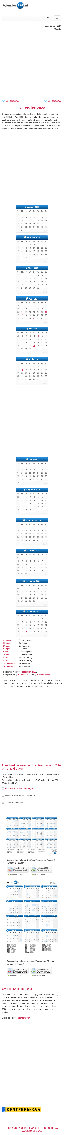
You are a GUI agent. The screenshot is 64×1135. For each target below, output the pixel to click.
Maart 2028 (33, 268)
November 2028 (33, 581)
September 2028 (33, 520)
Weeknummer (43, 675)
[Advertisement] (32, 64)
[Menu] (57, 17)
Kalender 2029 (54, 101)
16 (46, 312)
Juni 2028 (33, 359)
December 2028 (33, 611)
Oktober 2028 (33, 550)
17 (22, 315)
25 (34, 346)
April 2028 (33, 298)
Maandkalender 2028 (12, 803)
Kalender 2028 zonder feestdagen (18, 796)
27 (34, 318)
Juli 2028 (33, 459)
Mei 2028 (33, 329)
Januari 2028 (33, 207)
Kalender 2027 (12, 101)
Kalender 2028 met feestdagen (17, 788)
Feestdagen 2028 (28, 672)
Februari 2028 (33, 237)
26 (26, 631)
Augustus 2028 (33, 490)
